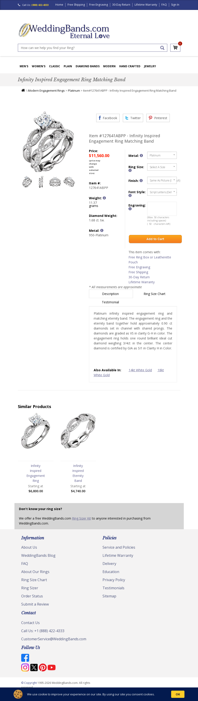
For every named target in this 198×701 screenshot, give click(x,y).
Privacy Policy (113, 579)
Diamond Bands (88, 66)
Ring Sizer (29, 587)
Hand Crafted (129, 66)
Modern (109, 66)
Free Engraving (98, 5)
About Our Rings (35, 571)
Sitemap (109, 596)
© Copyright (29, 683)
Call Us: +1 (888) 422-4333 (42, 630)
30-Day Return (121, 5)
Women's (38, 66)
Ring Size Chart (155, 294)
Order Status (32, 596)
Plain (68, 66)
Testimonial (111, 302)
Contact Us (30, 622)
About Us (29, 547)
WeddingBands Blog (38, 555)
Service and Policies (118, 547)
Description (111, 294)
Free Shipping (76, 5)
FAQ (164, 5)
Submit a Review (35, 604)
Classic (54, 66)
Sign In (175, 5)
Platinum (74, 90)
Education (110, 571)
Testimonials (113, 587)
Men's (24, 66)
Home (59, 5)
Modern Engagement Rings (46, 90)
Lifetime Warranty (146, 5)
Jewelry (150, 66)
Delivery (109, 563)
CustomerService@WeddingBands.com (53, 638)
